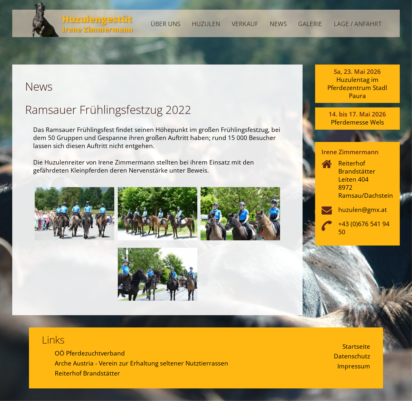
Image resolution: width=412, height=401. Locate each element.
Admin (386, 10)
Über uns (165, 24)
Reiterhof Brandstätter (87, 373)
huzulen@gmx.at (362, 209)
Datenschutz (352, 356)
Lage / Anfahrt (357, 24)
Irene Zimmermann (97, 29)
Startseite (356, 346)
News (278, 24)
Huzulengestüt (97, 19)
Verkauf (245, 24)
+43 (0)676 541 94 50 (363, 227)
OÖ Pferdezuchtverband (90, 353)
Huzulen (206, 24)
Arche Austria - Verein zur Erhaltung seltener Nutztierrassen (141, 363)
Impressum (353, 366)
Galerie (310, 24)
